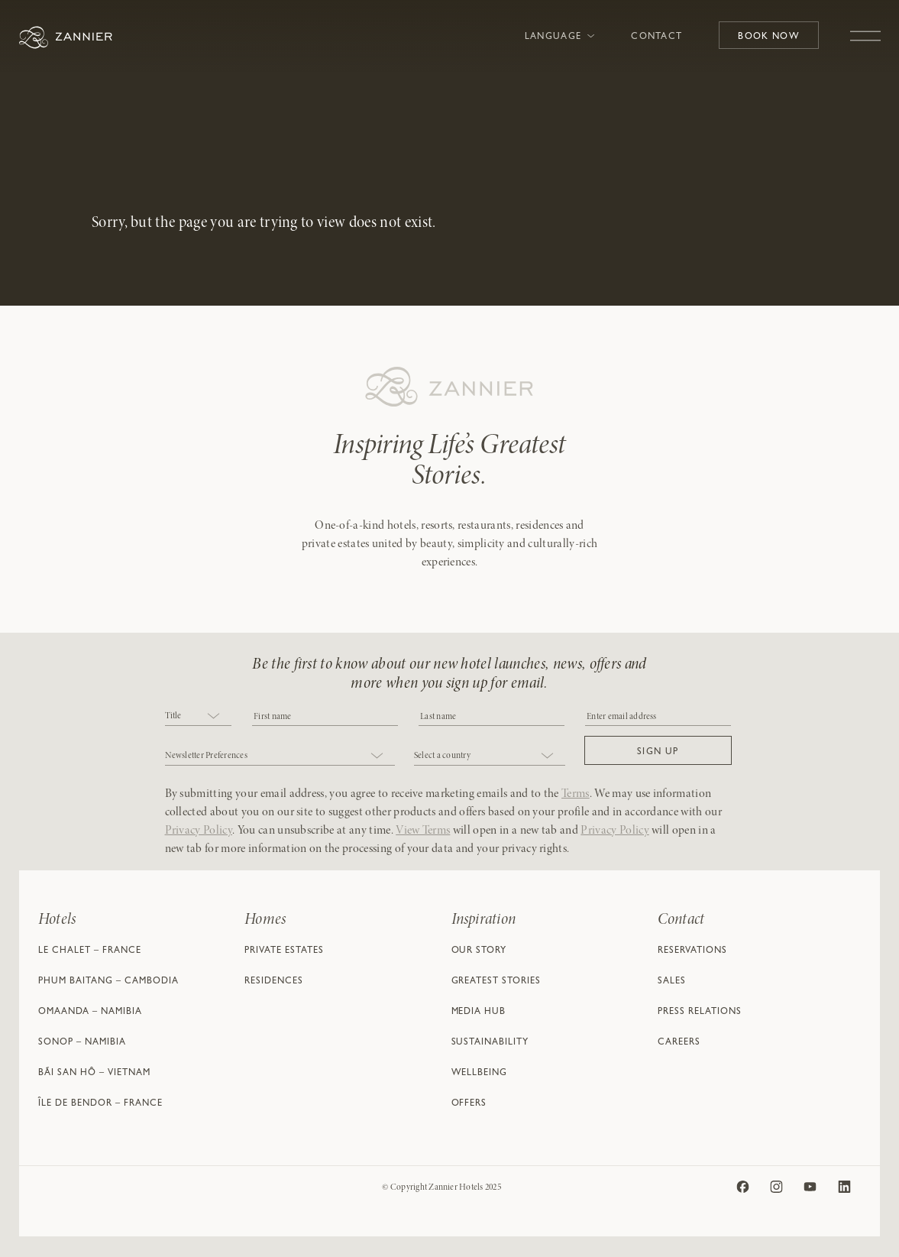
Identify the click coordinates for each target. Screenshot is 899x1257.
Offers (469, 1104)
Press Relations (700, 1012)
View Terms (423, 831)
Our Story (479, 951)
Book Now (769, 37)
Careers (679, 1043)
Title (173, 716)
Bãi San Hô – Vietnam (94, 1073)
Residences (273, 981)
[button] (658, 750)
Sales (672, 981)
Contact (656, 37)
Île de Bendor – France (100, 1104)
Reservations (692, 951)
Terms (575, 794)
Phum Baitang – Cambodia (108, 981)
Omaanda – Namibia (90, 1012)
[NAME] (491, 715)
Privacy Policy (198, 831)
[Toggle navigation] (865, 28)
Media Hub (478, 1012)
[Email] (658, 715)
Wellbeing (479, 1073)
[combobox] (198, 717)
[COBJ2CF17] (325, 715)
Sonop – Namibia (82, 1043)
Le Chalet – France (89, 951)
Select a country (442, 755)
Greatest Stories (496, 981)
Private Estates (284, 951)
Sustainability (490, 1043)
